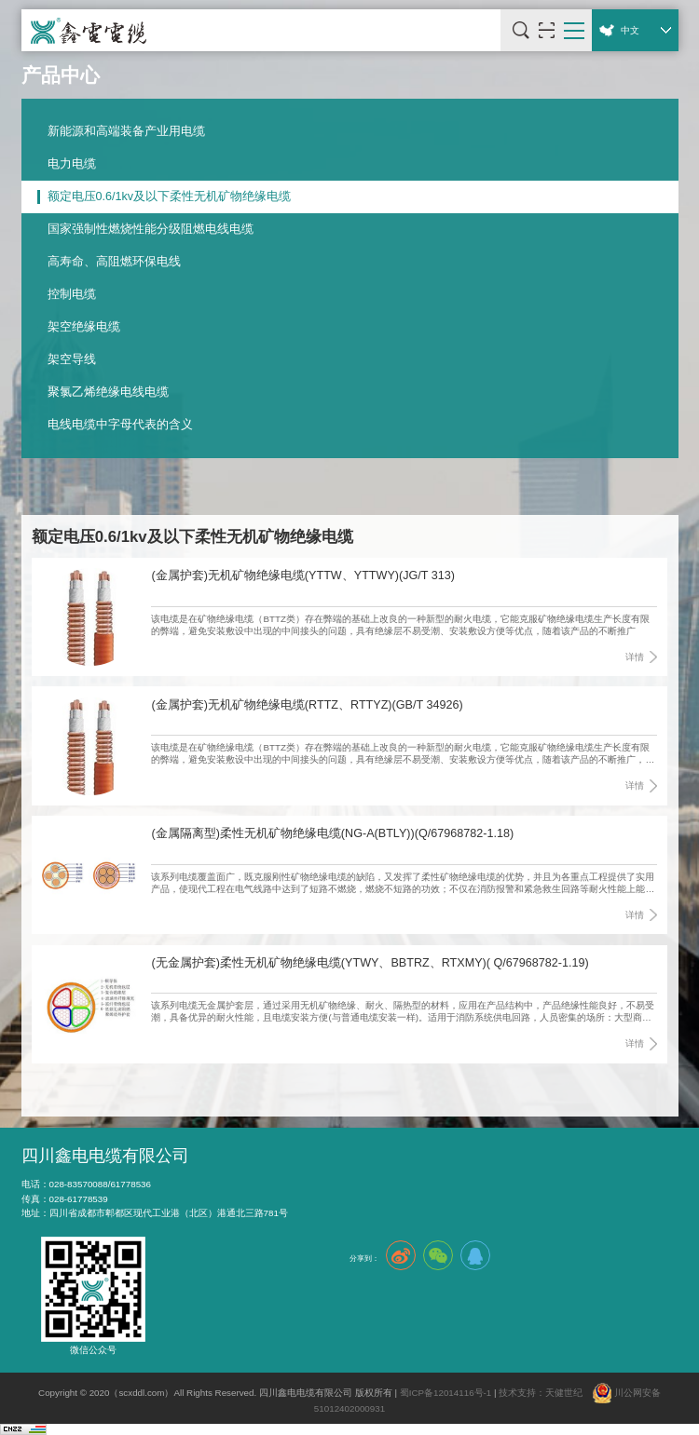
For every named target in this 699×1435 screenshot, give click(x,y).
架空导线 (72, 359)
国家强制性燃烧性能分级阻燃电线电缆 (151, 229)
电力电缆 (72, 163)
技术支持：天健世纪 (540, 1393)
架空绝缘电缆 (84, 326)
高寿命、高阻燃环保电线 (114, 261)
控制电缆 (72, 294)
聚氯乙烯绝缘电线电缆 (108, 392)
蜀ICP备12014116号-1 (446, 1393)
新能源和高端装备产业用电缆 (126, 131)
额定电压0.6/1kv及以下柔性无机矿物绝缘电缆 (170, 196)
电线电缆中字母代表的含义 (120, 424)
